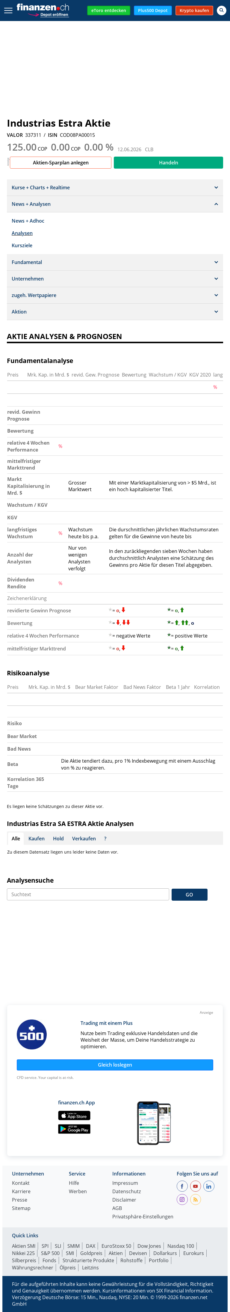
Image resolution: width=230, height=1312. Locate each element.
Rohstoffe (131, 1260)
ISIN (53, 135)
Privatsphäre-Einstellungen (142, 1217)
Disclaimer (124, 1200)
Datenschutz (126, 1192)
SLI (58, 1246)
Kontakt (21, 1183)
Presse (19, 1200)
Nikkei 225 (23, 1253)
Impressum (125, 1183)
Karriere (21, 1192)
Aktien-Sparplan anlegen (61, 162)
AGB (117, 1208)
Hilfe (74, 1183)
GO (189, 894)
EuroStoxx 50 (116, 1246)
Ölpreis (68, 1267)
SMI (70, 1253)
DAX (90, 1246)
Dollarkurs (165, 1253)
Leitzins (90, 1267)
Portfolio (159, 1260)
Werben (78, 1192)
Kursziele (22, 245)
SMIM (73, 1246)
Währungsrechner (32, 1267)
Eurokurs (193, 1253)
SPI (45, 1246)
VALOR (15, 135)
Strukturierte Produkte (88, 1260)
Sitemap (21, 1208)
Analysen (22, 233)
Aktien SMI (23, 1246)
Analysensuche (30, 880)
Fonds (49, 1260)
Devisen (138, 1253)
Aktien (116, 1253)
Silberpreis (24, 1260)
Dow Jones (149, 1246)
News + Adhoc (28, 221)
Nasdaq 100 (180, 1246)
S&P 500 (50, 1253)
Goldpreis (91, 1253)
